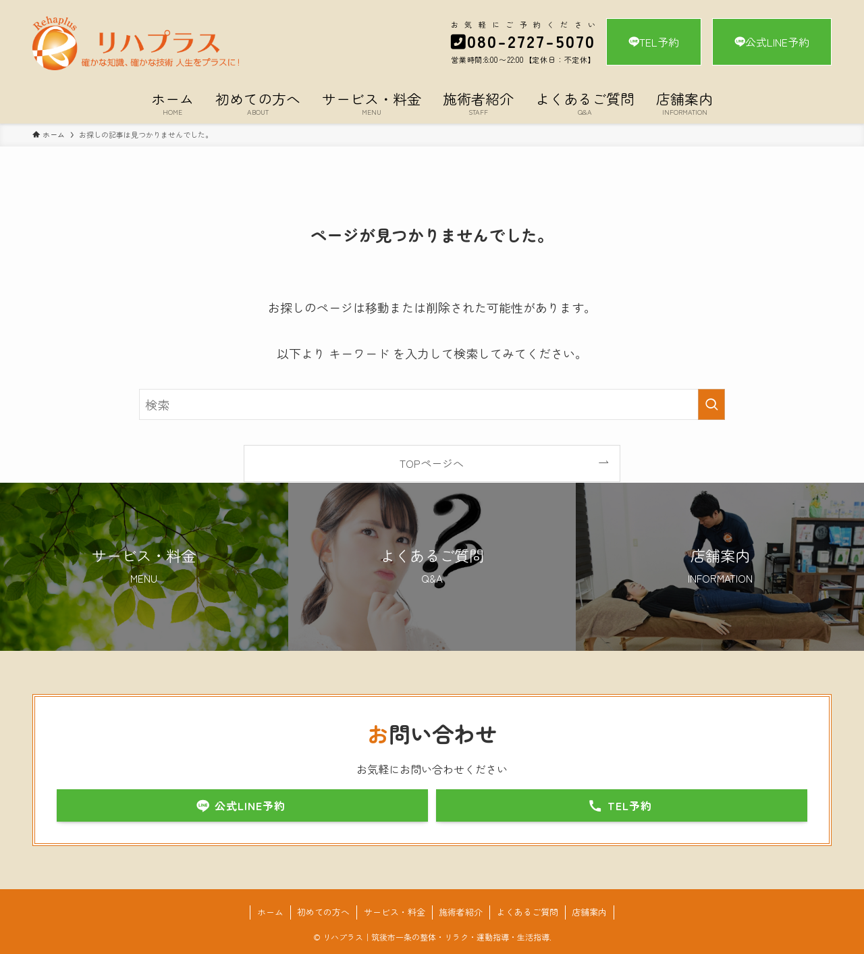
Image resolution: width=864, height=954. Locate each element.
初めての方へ (323, 911)
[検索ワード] (432, 404)
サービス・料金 (394, 911)
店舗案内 (589, 911)
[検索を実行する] (711, 404)
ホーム (270, 911)
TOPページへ (432, 463)
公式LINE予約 (771, 42)
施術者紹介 (461, 911)
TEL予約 (653, 42)
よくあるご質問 (527, 911)
